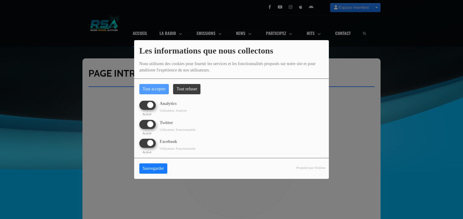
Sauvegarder (153, 168)
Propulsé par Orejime (310, 167)
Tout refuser (186, 89)
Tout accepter (154, 89)
